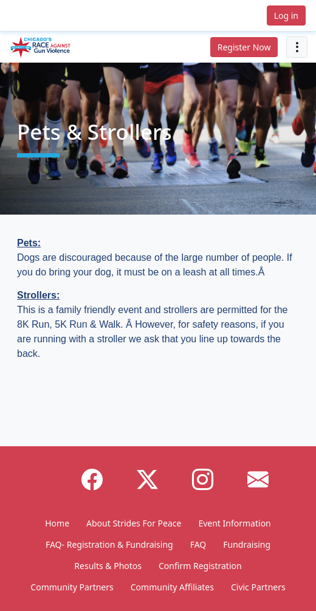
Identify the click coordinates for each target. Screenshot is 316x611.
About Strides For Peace (133, 523)
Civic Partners (258, 587)
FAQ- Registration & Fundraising (109, 544)
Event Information (234, 523)
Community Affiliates (172, 587)
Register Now (244, 47)
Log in (286, 15)
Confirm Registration (200, 565)
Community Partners (71, 587)
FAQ (198, 544)
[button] (38, 15)
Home (57, 523)
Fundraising (246, 544)
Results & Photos (108, 565)
